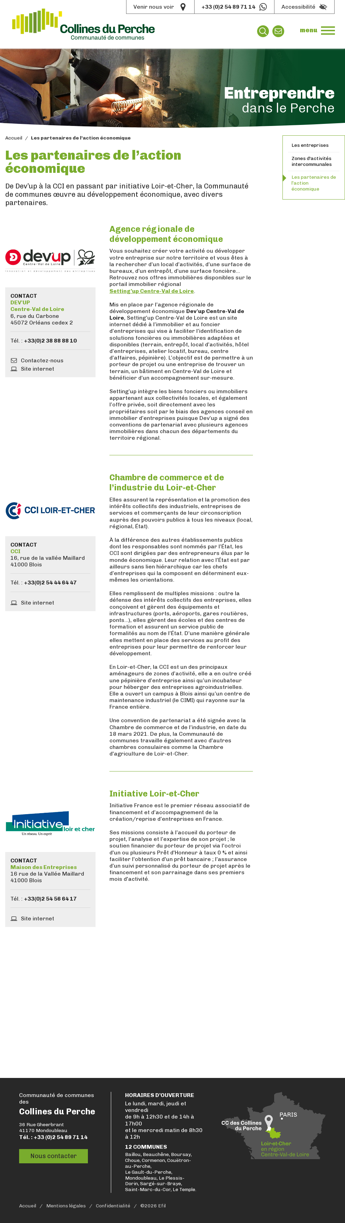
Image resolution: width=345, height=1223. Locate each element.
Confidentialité (113, 1206)
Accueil (13, 138)
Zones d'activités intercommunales (311, 161)
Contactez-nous (42, 360)
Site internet (37, 368)
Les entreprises (310, 145)
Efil (162, 1206)
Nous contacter (53, 1156)
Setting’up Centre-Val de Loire (151, 291)
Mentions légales (66, 1206)
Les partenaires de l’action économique (313, 183)
